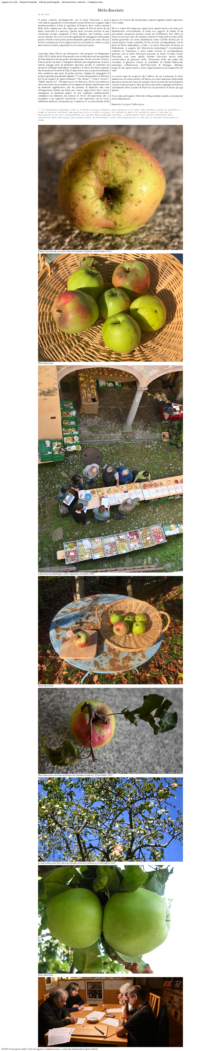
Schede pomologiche (49, 2)
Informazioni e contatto (74, 2)
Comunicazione (95, 2)
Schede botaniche (28, 2)
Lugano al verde (9, 2)
